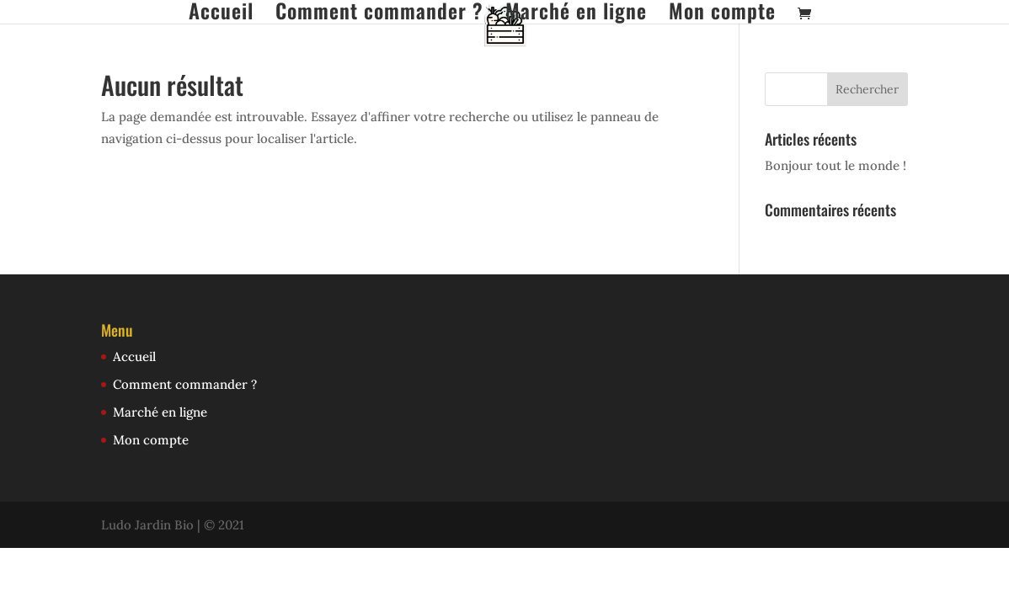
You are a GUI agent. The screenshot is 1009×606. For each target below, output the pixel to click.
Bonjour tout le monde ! (835, 165)
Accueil (221, 12)
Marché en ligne (576, 12)
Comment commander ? (379, 12)
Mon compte (722, 12)
